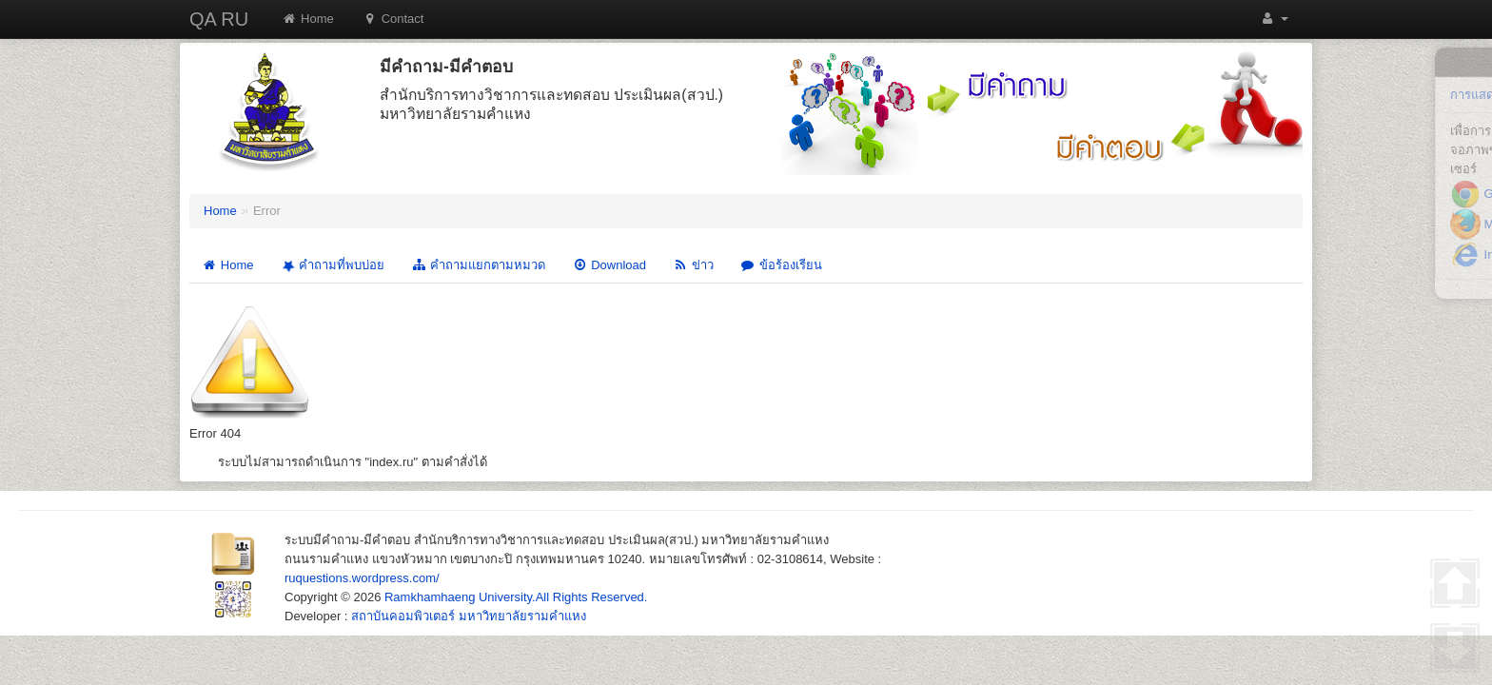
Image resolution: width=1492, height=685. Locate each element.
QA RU (218, 19)
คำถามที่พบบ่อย (331, 265)
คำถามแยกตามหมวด (478, 265)
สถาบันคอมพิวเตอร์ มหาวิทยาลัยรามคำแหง (468, 616)
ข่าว (693, 265)
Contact (393, 18)
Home (308, 18)
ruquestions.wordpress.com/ (362, 578)
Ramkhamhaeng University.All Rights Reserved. (515, 597)
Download (609, 265)
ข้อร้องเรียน (781, 265)
